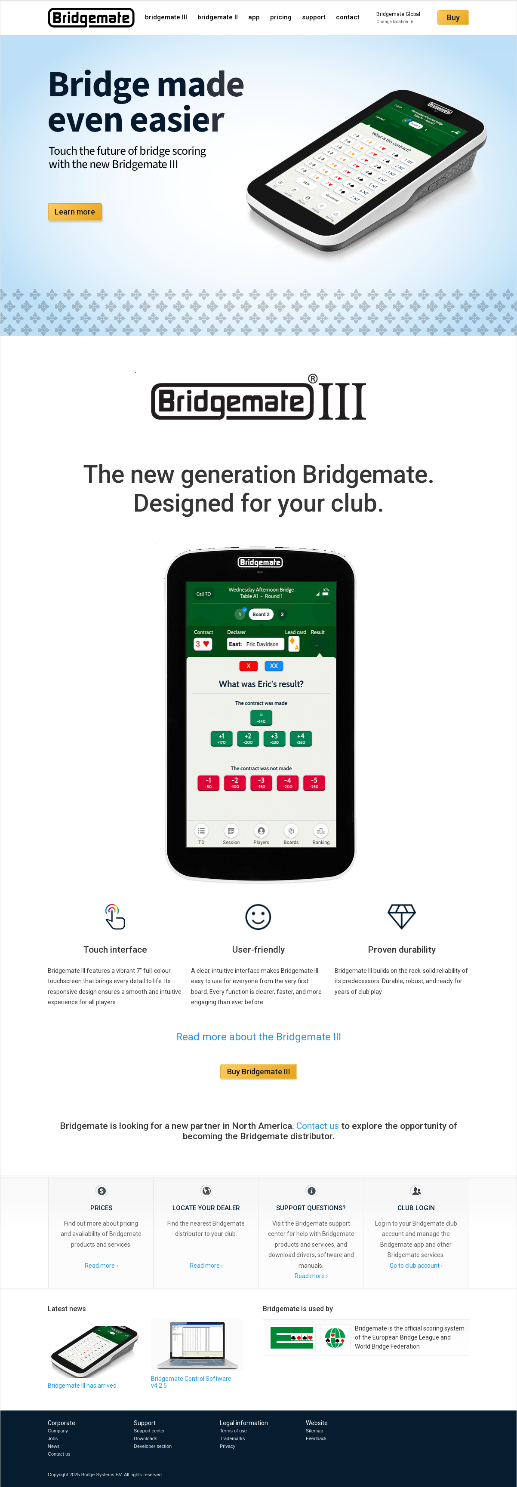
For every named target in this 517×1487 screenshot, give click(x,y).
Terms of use (233, 1430)
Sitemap (314, 1430)
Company (58, 1430)
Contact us (317, 1126)
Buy (453, 17)
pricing (281, 17)
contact (348, 17)
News (54, 1446)
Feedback (316, 1438)
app (254, 17)
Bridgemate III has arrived (82, 1385)
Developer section (153, 1446)
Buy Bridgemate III (258, 1071)
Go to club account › (416, 1265)
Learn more (75, 211)
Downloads (145, 1438)
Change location (392, 21)
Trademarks (232, 1438)
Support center (149, 1430)
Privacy (227, 1446)
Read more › (101, 1265)
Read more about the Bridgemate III (258, 1037)
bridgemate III (166, 17)
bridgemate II (217, 17)
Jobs (53, 1438)
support (314, 17)
